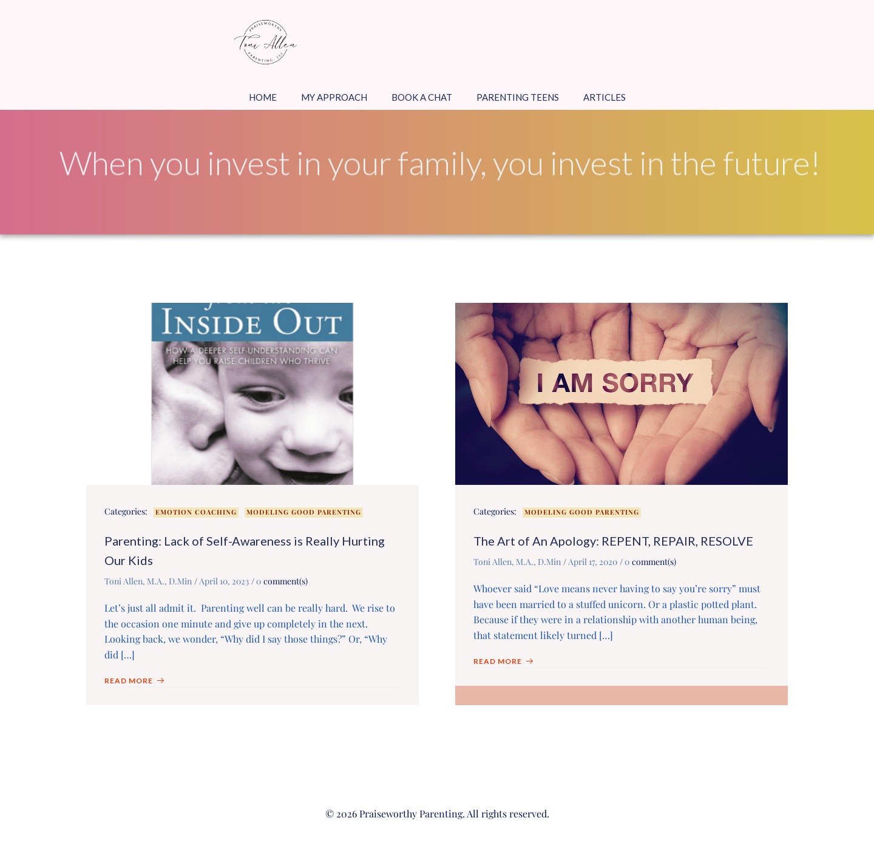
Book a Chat (421, 97)
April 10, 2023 (224, 581)
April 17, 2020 (592, 561)
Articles (604, 97)
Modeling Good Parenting (303, 511)
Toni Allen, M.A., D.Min (148, 581)
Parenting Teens (517, 97)
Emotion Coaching (196, 511)
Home (263, 97)
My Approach (334, 97)
